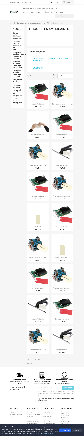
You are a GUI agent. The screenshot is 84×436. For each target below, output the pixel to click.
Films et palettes (16, 58)
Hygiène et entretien (17, 71)
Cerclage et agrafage (17, 86)
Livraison (29, 412)
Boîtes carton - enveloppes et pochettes (40, 8)
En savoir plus (48, 433)
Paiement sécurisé (33, 421)
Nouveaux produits (16, 414)
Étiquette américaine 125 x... (38, 257)
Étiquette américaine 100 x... (38, 165)
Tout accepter (65, 430)
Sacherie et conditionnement (18, 53)
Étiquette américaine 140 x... (62, 288)
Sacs (15, 98)
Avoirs (45, 419)
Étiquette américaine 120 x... (62, 196)
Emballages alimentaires (17, 67)
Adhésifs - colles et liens (52, 12)
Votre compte (49, 409)
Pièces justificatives (49, 424)
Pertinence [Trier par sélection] (65, 76)
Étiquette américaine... (38, 59)
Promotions (13, 412)
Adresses (46, 421)
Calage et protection (17, 62)
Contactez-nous (32, 424)
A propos (29, 419)
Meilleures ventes (15, 417)
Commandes (47, 416)
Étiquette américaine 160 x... (38, 350)
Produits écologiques (17, 102)
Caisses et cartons (31, 12)
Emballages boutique (17, 76)
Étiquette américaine (59, 59)
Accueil (18, 29)
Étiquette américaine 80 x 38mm (62, 104)
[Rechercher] (64, 16)
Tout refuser (77, 430)
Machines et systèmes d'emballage (17, 81)
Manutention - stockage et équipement (17, 93)
